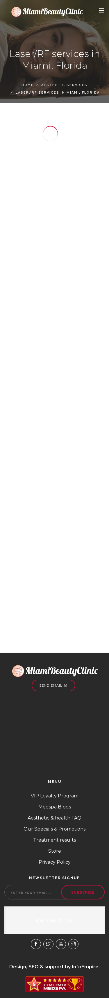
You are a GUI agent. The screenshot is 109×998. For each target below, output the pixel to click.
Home (28, 85)
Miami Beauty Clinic (55, 920)
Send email (53, 685)
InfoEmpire (85, 967)
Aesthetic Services (64, 85)
